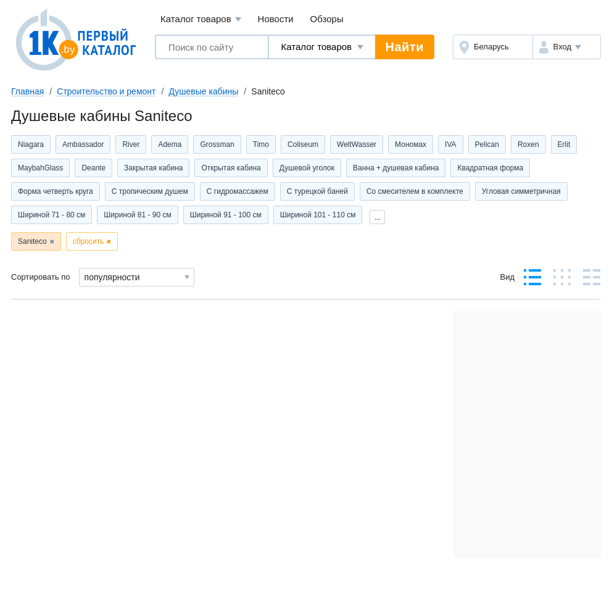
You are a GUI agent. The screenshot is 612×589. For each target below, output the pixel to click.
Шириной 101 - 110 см (318, 215)
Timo (261, 144)
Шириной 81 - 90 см (137, 215)
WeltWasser (356, 144)
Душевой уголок (306, 168)
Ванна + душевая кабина (396, 168)
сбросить (88, 241)
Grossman (217, 144)
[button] (566, 47)
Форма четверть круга (55, 191)
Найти (405, 47)
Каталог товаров (200, 19)
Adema (169, 144)
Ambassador (83, 144)
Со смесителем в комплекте (414, 191)
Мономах (410, 144)
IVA (450, 144)
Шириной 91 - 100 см (226, 215)
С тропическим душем (150, 191)
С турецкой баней (317, 191)
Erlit (564, 144)
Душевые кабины (203, 91)
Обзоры (327, 19)
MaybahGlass (40, 168)
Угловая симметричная (521, 191)
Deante (93, 168)
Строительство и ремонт (106, 91)
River (130, 144)
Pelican (487, 144)
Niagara (31, 144)
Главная (27, 91)
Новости (276, 19)
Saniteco (32, 241)
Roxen (528, 144)
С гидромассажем (237, 191)
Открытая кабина (230, 168)
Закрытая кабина (153, 168)
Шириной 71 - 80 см (51, 215)
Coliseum (302, 144)
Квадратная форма (490, 168)
